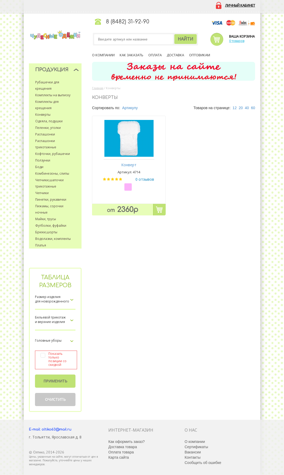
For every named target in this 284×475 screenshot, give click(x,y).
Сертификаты (196, 447)
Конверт (128, 164)
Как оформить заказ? (126, 441)
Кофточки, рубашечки (52, 153)
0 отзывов (144, 179)
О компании (103, 55)
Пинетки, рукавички (50, 199)
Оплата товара (121, 452)
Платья (40, 245)
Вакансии (193, 452)
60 (253, 108)
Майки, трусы (45, 219)
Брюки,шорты (46, 232)
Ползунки (42, 160)
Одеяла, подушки (49, 121)
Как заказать (131, 55)
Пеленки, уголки (48, 127)
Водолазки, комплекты (53, 238)
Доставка (175, 55)
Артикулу (130, 108)
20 (241, 108)
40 (247, 108)
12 (234, 108)
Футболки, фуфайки (50, 225)
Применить (55, 380)
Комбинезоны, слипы (52, 173)
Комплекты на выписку (52, 95)
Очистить (55, 399)
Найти (185, 39)
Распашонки (45, 134)
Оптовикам (199, 55)
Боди (39, 167)
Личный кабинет (240, 5)
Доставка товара (122, 447)
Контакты (192, 457)
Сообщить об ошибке (203, 463)
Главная (97, 88)
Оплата (155, 55)
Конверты (42, 114)
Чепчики (42, 193)
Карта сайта (118, 457)
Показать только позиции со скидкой (57, 359)
